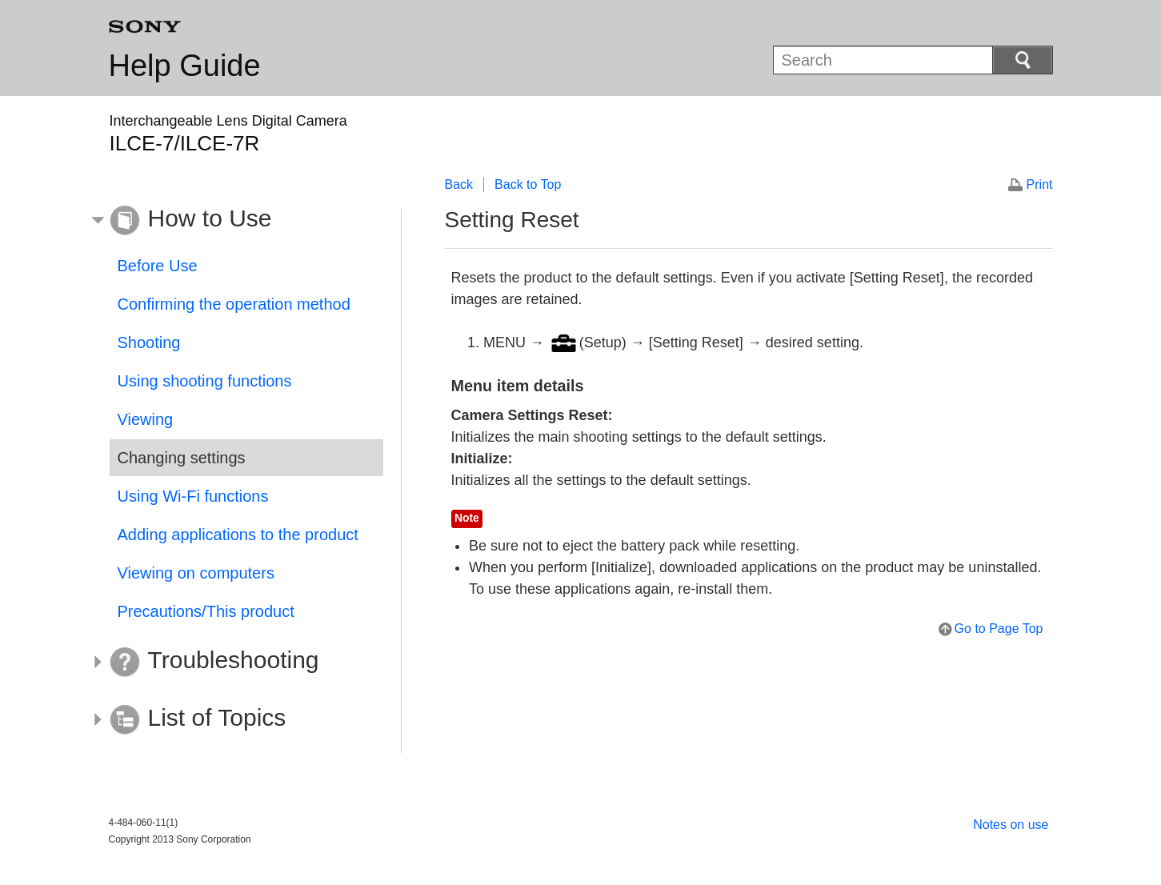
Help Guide (185, 65)
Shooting (149, 342)
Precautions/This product (206, 611)
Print (1040, 184)
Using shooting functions (205, 381)
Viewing (146, 419)
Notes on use (1010, 824)
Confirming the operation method (234, 304)
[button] (234, 221)
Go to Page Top (999, 628)
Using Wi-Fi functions (193, 496)
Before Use (158, 265)
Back (459, 184)
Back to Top (527, 184)
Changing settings (182, 458)
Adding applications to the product (238, 534)
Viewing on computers (196, 573)
